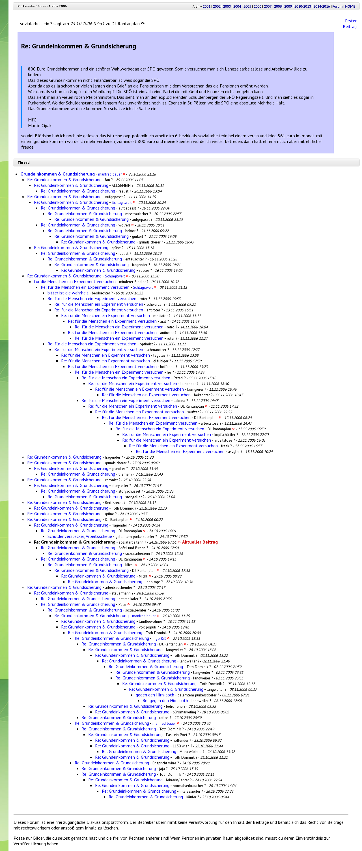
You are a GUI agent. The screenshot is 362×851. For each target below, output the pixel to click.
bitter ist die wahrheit (68, 293)
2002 (217, 6)
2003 (227, 6)
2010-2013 (302, 6)
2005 (247, 6)
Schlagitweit (123, 202)
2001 (206, 6)
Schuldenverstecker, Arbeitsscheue (80, 536)
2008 (278, 6)
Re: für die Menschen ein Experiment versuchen (85, 287)
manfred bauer (111, 174)
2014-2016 (321, 6)
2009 (288, 6)
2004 (237, 6)
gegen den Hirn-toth (155, 695)
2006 (257, 6)
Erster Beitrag (350, 23)
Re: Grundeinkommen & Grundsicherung (64, 179)
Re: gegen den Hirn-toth (165, 700)
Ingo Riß (161, 638)
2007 (268, 6)
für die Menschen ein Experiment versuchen (75, 281)
